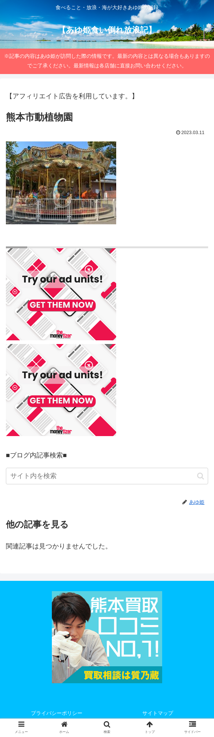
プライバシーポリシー (56, 713)
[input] (107, 476)
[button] (200, 476)
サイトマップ (157, 713)
